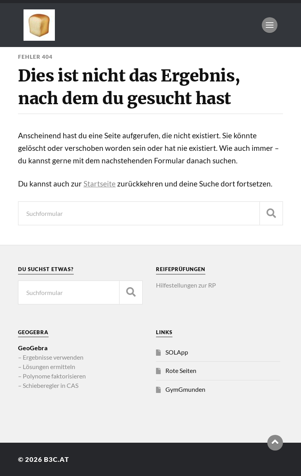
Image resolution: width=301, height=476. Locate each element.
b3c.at (56, 459)
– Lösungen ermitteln (46, 366)
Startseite (99, 183)
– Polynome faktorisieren (52, 376)
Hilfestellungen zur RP (186, 285)
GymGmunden (185, 389)
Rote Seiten (180, 370)
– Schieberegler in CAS (48, 385)
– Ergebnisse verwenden (50, 357)
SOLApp (176, 352)
